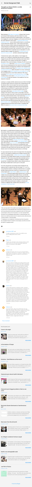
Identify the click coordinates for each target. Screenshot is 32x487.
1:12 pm (7, 246)
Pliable (7, 240)
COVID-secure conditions (19, 63)
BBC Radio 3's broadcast (13, 34)
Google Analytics (12, 171)
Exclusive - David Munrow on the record (11, 359)
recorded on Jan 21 (5, 63)
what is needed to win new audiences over (19, 71)
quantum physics (23, 171)
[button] (30, 7)
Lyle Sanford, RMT (10, 231)
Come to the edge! (6, 329)
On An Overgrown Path (12, 3)
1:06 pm (7, 236)
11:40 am (8, 303)
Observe (4, 159)
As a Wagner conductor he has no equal (11, 436)
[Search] (30, 3)
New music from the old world (9, 422)
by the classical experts (22, 141)
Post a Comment (6, 320)
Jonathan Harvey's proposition (20, 155)
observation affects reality (17, 91)
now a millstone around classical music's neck (16, 74)
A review (14, 142)
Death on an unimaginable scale (9, 451)
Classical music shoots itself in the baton (12, 374)
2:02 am (7, 257)
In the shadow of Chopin (7, 344)
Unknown (8, 249)
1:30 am (7, 282)
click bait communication (18, 139)
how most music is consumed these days (18, 105)
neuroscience (4, 173)
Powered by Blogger (16, 483)
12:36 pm (8, 317)
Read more (28, 340)
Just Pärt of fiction (6, 466)
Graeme (7, 285)
